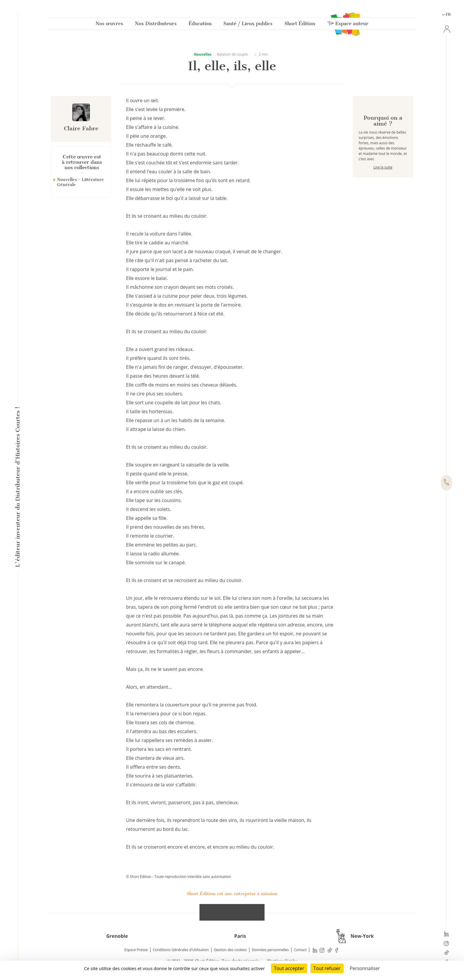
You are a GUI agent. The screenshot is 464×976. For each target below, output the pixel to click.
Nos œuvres (109, 25)
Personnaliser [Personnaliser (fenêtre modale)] (365, 968)
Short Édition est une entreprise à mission (232, 893)
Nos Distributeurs (156, 25)
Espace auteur (347, 25)
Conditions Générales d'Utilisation (181, 949)
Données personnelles (270, 949)
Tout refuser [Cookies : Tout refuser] (327, 968)
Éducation (200, 25)
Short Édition (299, 25)
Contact (300, 949)
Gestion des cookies (230, 949)
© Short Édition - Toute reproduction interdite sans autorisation (178, 876)
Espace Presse (136, 949)
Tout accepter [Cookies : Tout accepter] (289, 968)
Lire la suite (382, 188)
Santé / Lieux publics (248, 25)
